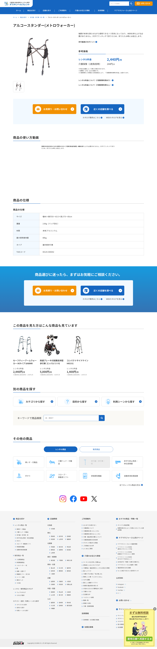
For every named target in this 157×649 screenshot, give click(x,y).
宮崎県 (61, 605)
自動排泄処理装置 (22, 550)
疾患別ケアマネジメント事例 (126, 553)
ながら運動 (86, 580)
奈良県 (61, 584)
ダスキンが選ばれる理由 (90, 543)
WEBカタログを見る (114, 117)
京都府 (61, 581)
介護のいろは (87, 591)
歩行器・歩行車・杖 (22, 535)
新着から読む (87, 603)
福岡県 (53, 602)
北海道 (53, 529)
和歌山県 (69, 584)
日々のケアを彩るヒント (125, 558)
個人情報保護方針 (123, 624)
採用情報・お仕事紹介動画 (91, 620)
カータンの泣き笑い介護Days (92, 562)
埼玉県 (69, 547)
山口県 (53, 595)
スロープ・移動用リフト (24, 544)
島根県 (53, 592)
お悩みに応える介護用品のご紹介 (93, 588)
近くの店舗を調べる (103, 109)
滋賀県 (53, 581)
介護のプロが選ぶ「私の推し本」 (93, 574)
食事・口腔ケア (21, 571)
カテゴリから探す (22, 604)
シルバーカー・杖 (22, 565)
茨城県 (53, 547)
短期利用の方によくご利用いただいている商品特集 (131, 529)
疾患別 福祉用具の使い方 (90, 585)
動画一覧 (86, 600)
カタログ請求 (20, 595)
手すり (18, 541)
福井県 (69, 568)
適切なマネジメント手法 (125, 548)
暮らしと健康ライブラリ (90, 583)
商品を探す (23, 17)
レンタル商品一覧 (21, 525)
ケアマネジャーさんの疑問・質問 (127, 565)
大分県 (53, 605)
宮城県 (69, 536)
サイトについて (125, 609)
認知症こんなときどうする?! (91, 565)
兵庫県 (53, 584)
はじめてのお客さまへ (89, 525)
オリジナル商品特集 (123, 525)
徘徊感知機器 (20, 547)
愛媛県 (69, 595)
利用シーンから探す (22, 610)
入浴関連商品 (20, 559)
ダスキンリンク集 (123, 618)
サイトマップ (121, 615)
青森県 (53, 536)
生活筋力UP (86, 594)
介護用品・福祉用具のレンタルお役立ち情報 (96, 568)
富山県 (53, 568)
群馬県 (53, 550)
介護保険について (88, 528)
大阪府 (69, 581)
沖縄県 (53, 608)
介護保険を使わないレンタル (91, 534)
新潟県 (69, 550)
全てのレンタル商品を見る (129, 485)
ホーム (15, 17)
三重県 (53, 574)
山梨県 (53, 553)
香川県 (61, 595)
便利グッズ (20, 580)
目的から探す (20, 607)
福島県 (69, 539)
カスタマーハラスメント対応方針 (127, 621)
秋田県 (53, 539)
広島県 (69, 592)
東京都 (53, 560)
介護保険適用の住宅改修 (90, 540)
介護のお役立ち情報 (92, 556)
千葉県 (61, 560)
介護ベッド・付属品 (22, 532)
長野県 (61, 550)
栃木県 (61, 547)
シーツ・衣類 (20, 577)
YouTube (120, 590)
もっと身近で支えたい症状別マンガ (128, 571)
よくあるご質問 (87, 548)
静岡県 (61, 571)
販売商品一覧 (19, 555)
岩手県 (61, 536)
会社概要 (120, 627)
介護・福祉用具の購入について (92, 537)
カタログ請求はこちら (91, 117)
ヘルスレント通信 (88, 597)
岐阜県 (53, 571)
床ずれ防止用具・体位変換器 (25, 538)
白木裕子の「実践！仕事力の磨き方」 (129, 562)
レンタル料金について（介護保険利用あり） (94, 80)
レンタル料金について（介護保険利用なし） (94, 85)
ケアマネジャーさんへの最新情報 (127, 544)
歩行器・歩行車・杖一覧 (37, 17)
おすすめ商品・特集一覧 (128, 519)
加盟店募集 (88, 627)
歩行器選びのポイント (86, 42)
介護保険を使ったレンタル (91, 531)
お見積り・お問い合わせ (55, 109)
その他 (18, 583)
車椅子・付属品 (21, 529)
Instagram (121, 584)
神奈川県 (69, 560)
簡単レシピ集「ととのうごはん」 (93, 577)
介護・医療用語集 (88, 606)
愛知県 (69, 571)
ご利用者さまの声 (88, 546)
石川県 (61, 568)
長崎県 (61, 602)
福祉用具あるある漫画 (124, 568)
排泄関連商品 (20, 562)
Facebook (120, 587)
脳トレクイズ (87, 571)
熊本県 (69, 602)
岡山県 (61, 592)
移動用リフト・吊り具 (23, 574)
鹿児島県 (69, 605)
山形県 (61, 539)
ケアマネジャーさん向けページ (131, 538)
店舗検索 (53, 519)
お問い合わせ (145, 3)
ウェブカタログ (21, 592)
